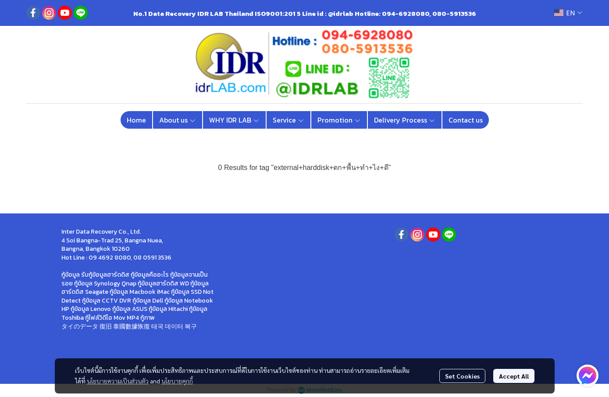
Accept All (514, 376)
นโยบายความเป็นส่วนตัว (118, 381)
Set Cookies (462, 376)
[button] (568, 13)
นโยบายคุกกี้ (177, 381)
